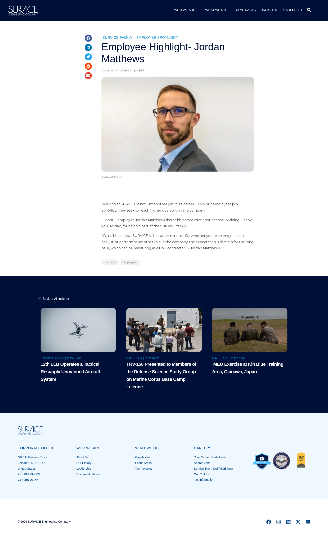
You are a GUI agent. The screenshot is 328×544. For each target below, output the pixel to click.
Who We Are (186, 10)
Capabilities (143, 457)
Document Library (88, 474)
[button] (309, 9)
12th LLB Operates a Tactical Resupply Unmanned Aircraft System (70, 372)
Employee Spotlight (157, 37)
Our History (84, 463)
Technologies (144, 468)
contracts (110, 262)
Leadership (83, 468)
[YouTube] (308, 521)
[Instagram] (278, 521)
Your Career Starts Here (210, 457)
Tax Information (204, 479)
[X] (298, 521)
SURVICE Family (117, 37)
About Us (82, 457)
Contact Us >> (28, 479)
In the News (74, 357)
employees (130, 262)
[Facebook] (268, 521)
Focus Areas (143, 463)
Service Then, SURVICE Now (213, 468)
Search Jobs (202, 463)
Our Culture (201, 474)
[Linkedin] (288, 521)
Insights (269, 10)
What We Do (217, 10)
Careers (292, 10)
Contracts (246, 10)
